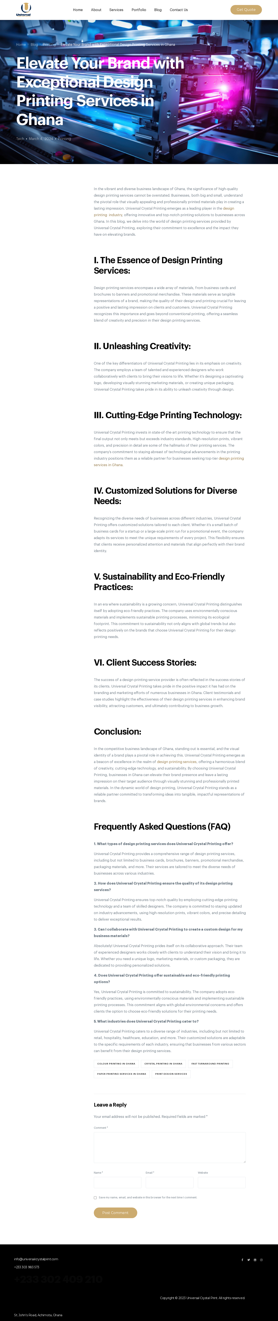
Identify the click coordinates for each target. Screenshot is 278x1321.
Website (203, 1172)
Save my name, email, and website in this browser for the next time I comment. (148, 1197)
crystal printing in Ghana (163, 1063)
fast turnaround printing (210, 1063)
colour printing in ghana (116, 1063)
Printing (64, 138)
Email (150, 1172)
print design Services (171, 1074)
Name (98, 1172)
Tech (20, 138)
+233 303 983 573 (26, 1267)
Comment (101, 1127)
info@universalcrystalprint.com (36, 1259)
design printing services (176, 761)
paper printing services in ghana (121, 1074)
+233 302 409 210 (59, 1279)
